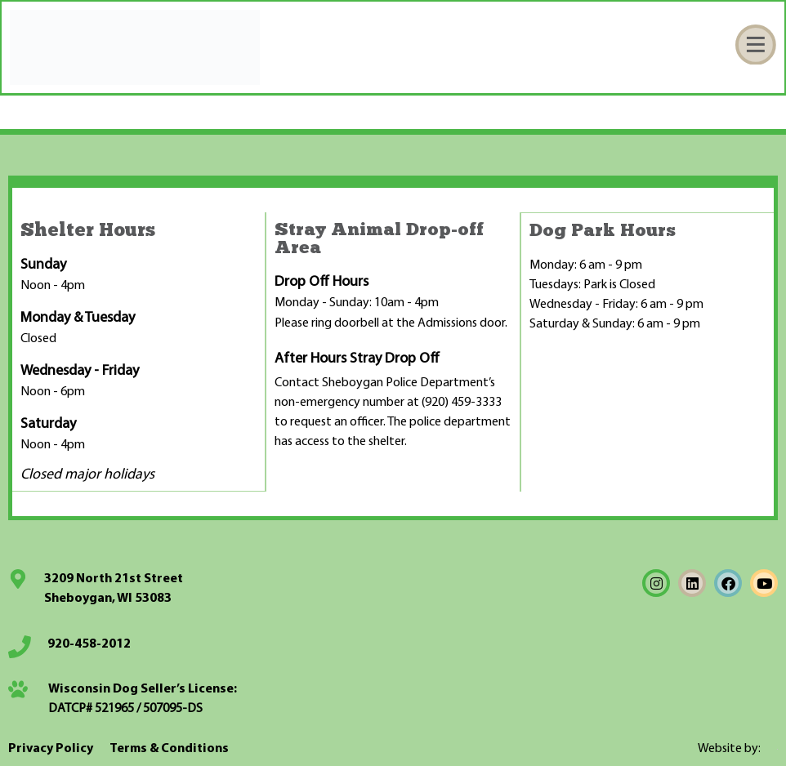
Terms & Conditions (169, 748)
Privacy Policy (50, 748)
